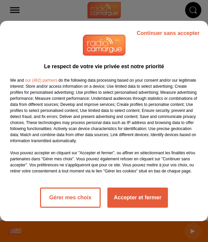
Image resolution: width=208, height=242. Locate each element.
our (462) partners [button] (41, 80)
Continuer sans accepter (168, 33)
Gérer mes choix (70, 197)
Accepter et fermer (137, 197)
